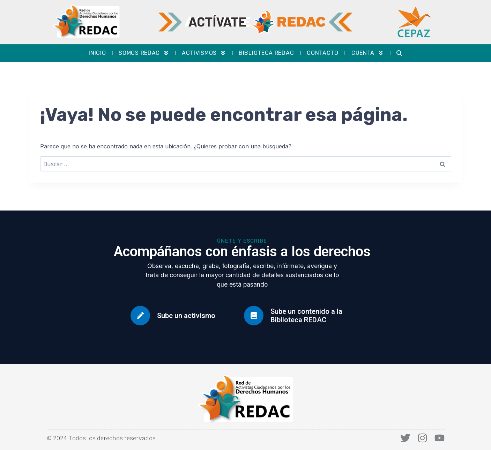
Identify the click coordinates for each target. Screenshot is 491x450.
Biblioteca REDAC (266, 53)
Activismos (204, 53)
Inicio (97, 53)
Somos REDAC (144, 53)
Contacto (323, 53)
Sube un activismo (186, 315)
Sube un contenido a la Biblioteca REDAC (306, 315)
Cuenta (367, 53)
